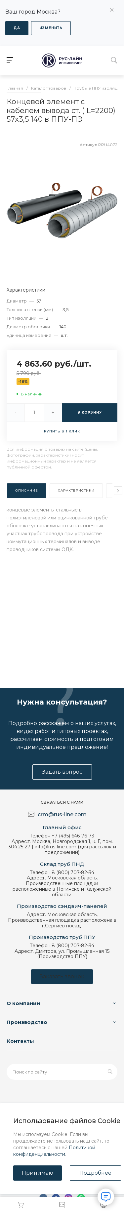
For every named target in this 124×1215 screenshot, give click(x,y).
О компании (23, 1003)
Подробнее (95, 1173)
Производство (27, 1022)
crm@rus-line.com (62, 814)
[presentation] (118, 490)
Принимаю (37, 1173)
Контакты (20, 1041)
